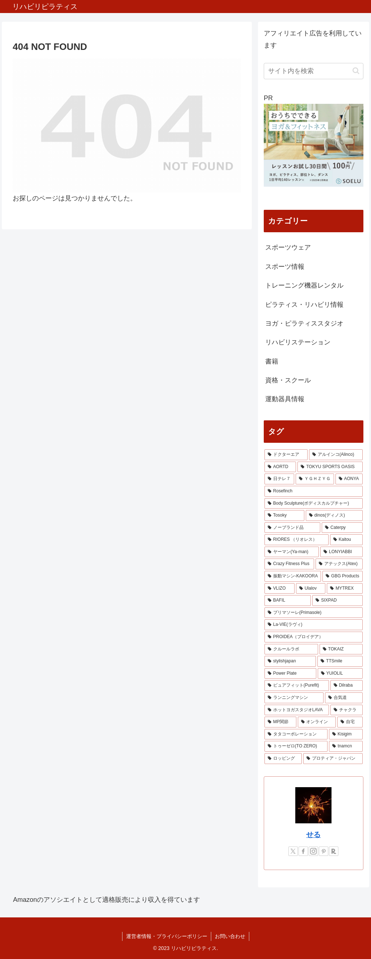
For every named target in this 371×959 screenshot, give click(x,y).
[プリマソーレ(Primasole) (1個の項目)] (313, 612)
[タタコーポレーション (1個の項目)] (296, 734)
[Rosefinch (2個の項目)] (313, 491)
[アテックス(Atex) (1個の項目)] (339, 564)
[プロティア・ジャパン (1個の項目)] (332, 758)
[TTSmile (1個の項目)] (339, 661)
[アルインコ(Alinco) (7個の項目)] (336, 454)
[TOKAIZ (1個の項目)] (341, 649)
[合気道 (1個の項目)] (343, 697)
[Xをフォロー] (293, 851)
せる (313, 835)
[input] (313, 71)
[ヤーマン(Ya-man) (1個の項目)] (291, 552)
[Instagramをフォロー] (313, 851)
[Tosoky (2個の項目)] (284, 515)
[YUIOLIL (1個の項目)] (340, 673)
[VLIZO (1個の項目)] (279, 588)
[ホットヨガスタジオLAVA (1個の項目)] (296, 710)
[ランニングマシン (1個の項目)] (294, 697)
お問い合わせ (230, 936)
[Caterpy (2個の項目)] (342, 527)
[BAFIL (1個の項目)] (287, 600)
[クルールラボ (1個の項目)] (291, 649)
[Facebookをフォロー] (303, 851)
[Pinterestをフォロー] (323, 851)
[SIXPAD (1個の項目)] (337, 600)
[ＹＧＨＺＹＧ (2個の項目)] (315, 479)
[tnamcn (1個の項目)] (345, 746)
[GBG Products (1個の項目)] (342, 576)
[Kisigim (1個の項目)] (346, 734)
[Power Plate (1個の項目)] (290, 673)
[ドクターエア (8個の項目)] (286, 454)
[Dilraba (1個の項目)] (346, 685)
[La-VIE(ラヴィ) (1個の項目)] (313, 624)
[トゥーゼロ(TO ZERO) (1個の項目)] (296, 746)
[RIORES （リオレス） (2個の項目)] (296, 539)
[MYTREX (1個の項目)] (344, 588)
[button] (356, 71)
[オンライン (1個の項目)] (317, 722)
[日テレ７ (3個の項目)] (279, 479)
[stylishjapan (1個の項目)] (290, 661)
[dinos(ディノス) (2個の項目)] (334, 515)
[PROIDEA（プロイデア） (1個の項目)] (313, 637)
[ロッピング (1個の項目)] (283, 758)
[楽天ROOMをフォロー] (333, 851)
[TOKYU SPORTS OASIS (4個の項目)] (329, 467)
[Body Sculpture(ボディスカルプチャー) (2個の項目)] (313, 503)
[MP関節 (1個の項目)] (280, 722)
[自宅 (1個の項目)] (349, 722)
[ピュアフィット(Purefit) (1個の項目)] (296, 685)
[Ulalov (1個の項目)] (311, 588)
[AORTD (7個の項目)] (280, 467)
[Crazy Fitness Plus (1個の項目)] (289, 564)
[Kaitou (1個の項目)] (346, 539)
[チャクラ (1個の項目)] (346, 710)
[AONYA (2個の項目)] (349, 479)
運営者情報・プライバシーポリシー (166, 936)
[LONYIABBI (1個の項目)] (341, 552)
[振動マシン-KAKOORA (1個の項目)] (292, 576)
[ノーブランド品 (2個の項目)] (292, 527)
